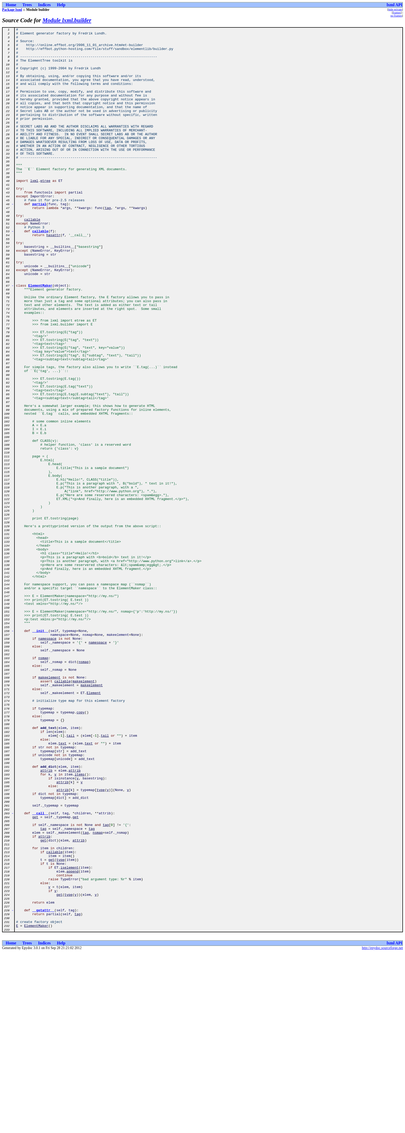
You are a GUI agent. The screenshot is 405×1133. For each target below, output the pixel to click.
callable (32, 258)
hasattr (53, 276)
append (72, 1040)
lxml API (394, 5)
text (62, 886)
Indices (44, 5)
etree (45, 211)
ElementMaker (40, 337)
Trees (27, 5)
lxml (34, 211)
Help (61, 5)
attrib (46, 919)
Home (11, 5)
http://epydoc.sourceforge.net (382, 1129)
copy (80, 849)
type (101, 942)
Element (94, 826)
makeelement (49, 807)
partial (39, 239)
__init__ (40, 751)
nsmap (43, 784)
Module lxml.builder (66, 20)
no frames (396, 15)
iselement (69, 1035)
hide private (395, 9)
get (35, 975)
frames (397, 12)
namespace (47, 761)
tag (108, 244)
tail (70, 877)
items (80, 924)
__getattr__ (43, 1087)
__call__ (40, 970)
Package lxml (12, 10)
